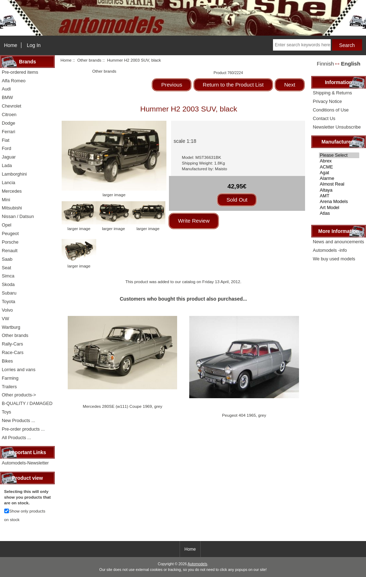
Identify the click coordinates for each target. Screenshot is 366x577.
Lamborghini (14, 174)
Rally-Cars (12, 344)
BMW (7, 97)
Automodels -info (330, 250)
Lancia (8, 182)
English (350, 64)
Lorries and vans (18, 369)
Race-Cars (13, 352)
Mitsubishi (12, 207)
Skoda (8, 284)
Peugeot (10, 233)
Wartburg (11, 327)
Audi (6, 89)
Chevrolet (11, 106)
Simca (8, 276)
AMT (339, 196)
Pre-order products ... (23, 429)
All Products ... (16, 437)
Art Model (339, 207)
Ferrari (8, 131)
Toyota (8, 301)
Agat (339, 173)
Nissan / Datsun (18, 216)
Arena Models (339, 201)
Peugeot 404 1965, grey (244, 415)
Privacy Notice (327, 101)
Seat (6, 267)
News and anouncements (338, 241)
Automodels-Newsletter (25, 463)
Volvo (7, 310)
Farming (10, 378)
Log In (34, 45)
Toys (6, 412)
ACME (339, 167)
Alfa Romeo (14, 80)
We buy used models (334, 258)
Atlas (339, 213)
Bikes (7, 361)
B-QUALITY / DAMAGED (27, 403)
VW (5, 318)
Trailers (9, 386)
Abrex (339, 161)
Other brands (89, 60)
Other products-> (19, 394)
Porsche (10, 242)
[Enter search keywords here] (302, 45)
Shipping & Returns (332, 92)
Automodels (197, 564)
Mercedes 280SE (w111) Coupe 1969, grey (122, 406)
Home (10, 45)
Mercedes (12, 191)
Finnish (325, 64)
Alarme (339, 178)
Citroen (9, 114)
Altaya (339, 190)
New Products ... (18, 420)
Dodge (8, 123)
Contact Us (324, 118)
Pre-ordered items (20, 72)
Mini (6, 199)
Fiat (5, 140)
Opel (6, 225)
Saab (7, 259)
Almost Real (339, 184)
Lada (7, 165)
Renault (9, 250)
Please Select (339, 155)
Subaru (9, 293)
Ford (6, 148)
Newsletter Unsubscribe (337, 127)
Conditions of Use (331, 110)
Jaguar (9, 157)
